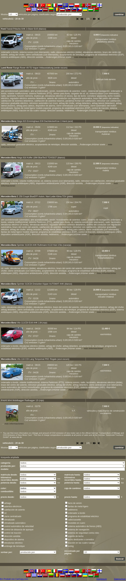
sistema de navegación (78, 529)
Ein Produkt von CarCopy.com (14, 579)
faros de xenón (75, 503)
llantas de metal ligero (78, 506)
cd (5, 513)
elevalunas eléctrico (13, 543)
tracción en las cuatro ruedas (81, 543)
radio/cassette (74, 519)
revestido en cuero (76, 523)
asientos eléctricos (12, 506)
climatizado (9, 519)
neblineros (72, 510)
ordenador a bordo (76, 513)
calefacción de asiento (14, 510)
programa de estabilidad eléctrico (83, 516)
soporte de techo (75, 536)
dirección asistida (12, 536)
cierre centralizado (12, 516)
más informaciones (83, 57)
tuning (71, 546)
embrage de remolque (14, 546)
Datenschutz (120, 579)
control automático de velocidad (19, 526)
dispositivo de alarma (14, 539)
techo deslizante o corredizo (81, 539)
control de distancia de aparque (18, 529)
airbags (7, 503)
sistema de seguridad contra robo (83, 533)
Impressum (102, 579)
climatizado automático (14, 523)
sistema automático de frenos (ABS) (84, 526)
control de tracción (12, 533)
